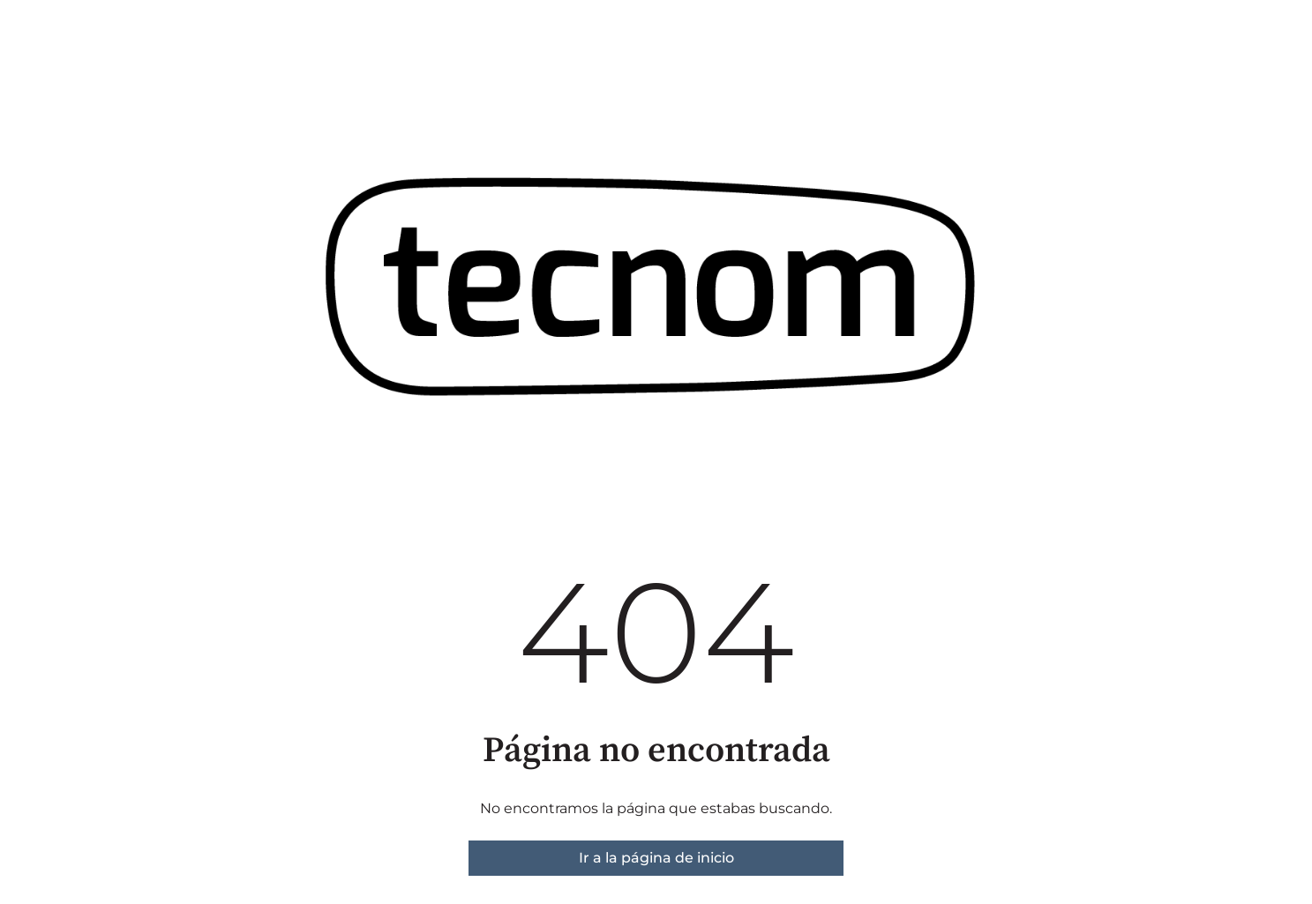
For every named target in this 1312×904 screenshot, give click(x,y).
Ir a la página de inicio (656, 857)
